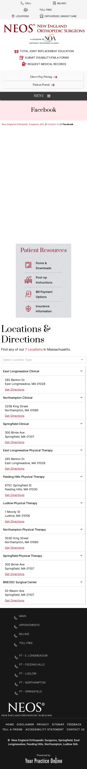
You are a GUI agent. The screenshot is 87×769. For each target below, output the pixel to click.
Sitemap (58, 724)
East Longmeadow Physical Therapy (28, 450)
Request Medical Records (47, 64)
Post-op (51, 280)
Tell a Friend (12, 729)
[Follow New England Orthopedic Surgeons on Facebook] (57, 710)
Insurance (51, 309)
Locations (22, 16)
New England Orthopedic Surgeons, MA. (23, 124)
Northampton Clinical (17, 397)
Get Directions (14, 389)
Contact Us (53, 124)
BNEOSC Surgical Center (20, 582)
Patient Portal (41, 85)
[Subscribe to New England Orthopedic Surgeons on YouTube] (80, 710)
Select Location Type (17, 360)
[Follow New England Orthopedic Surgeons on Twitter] (68, 710)
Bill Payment (51, 294)
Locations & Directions (25, 334)
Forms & (51, 266)
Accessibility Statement (44, 729)
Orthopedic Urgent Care (61, 16)
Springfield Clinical (16, 424)
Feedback (74, 724)
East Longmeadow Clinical (21, 371)
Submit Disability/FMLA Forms (47, 57)
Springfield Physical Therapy (22, 556)
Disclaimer (25, 724)
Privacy (43, 724)
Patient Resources (43, 250)
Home (10, 724)
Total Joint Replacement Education (47, 51)
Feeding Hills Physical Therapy (24, 476)
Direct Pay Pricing (41, 77)
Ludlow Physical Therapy (20, 503)
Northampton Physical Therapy (24, 529)
